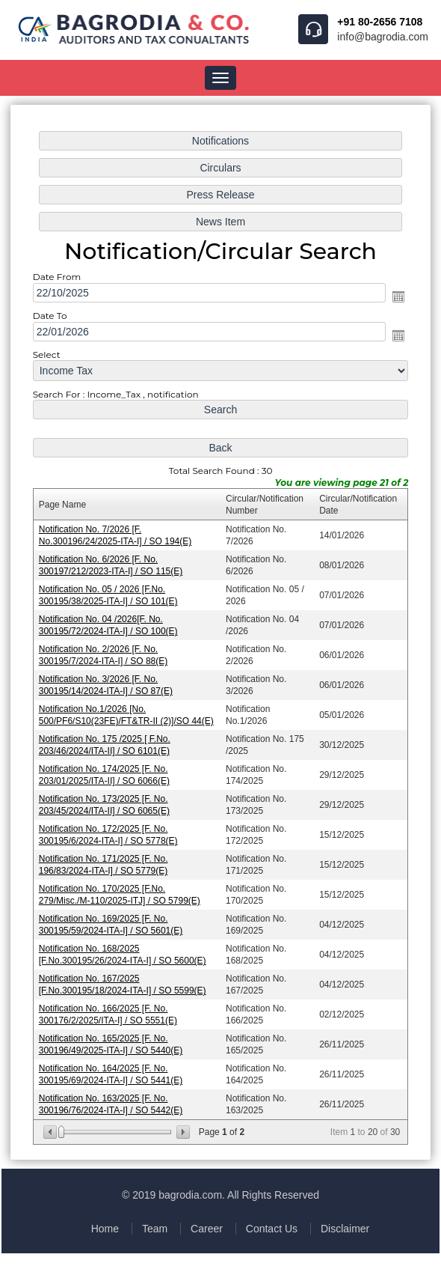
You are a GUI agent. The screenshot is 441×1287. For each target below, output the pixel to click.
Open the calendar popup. (396, 301)
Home (105, 1229)
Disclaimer (345, 1229)
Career (207, 1229)
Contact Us (271, 1229)
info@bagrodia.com (382, 37)
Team (154, 1229)
